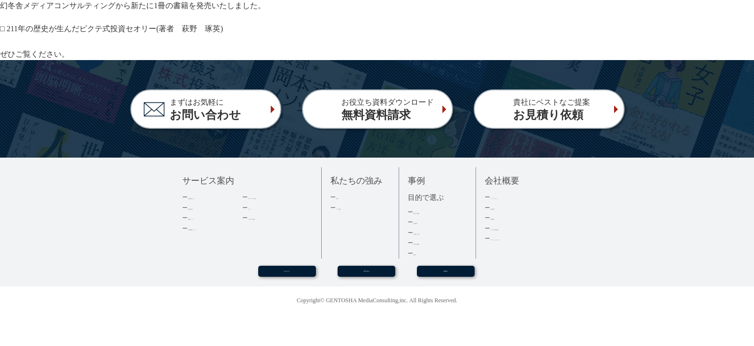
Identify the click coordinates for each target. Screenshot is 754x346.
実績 (342, 196)
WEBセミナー (286, 275)
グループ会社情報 (515, 228)
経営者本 (426, 221)
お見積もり (445, 275)
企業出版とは (207, 196)
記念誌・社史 (432, 232)
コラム (257, 207)
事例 (420, 253)
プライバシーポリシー (521, 238)
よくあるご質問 (270, 217)
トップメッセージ (515, 196)
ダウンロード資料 (273, 196)
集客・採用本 (432, 211)
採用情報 (502, 217)
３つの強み (351, 207)
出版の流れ (203, 207)
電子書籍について (213, 228)
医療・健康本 (432, 242)
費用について (207, 217)
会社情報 (502, 207)
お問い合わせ (366, 275)
